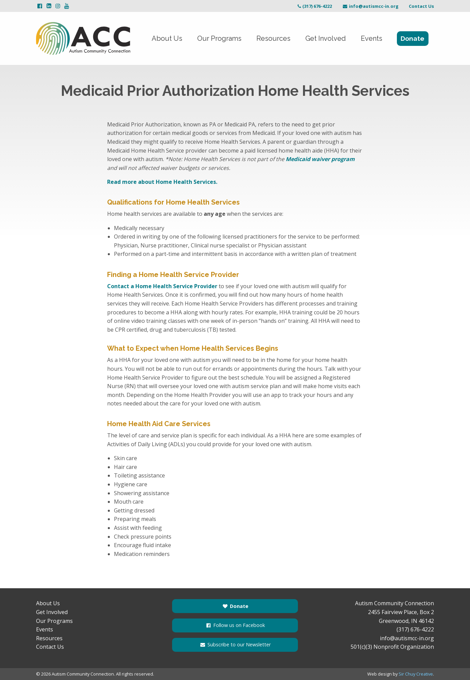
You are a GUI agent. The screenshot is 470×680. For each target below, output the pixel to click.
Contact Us (421, 6)
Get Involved (325, 38)
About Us (167, 38)
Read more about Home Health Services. (162, 182)
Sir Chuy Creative (416, 674)
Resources (273, 38)
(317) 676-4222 (314, 6)
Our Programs (219, 38)
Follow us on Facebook (235, 625)
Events (371, 38)
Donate (412, 38)
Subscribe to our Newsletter (235, 644)
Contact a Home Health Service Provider (162, 286)
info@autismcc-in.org (370, 6)
